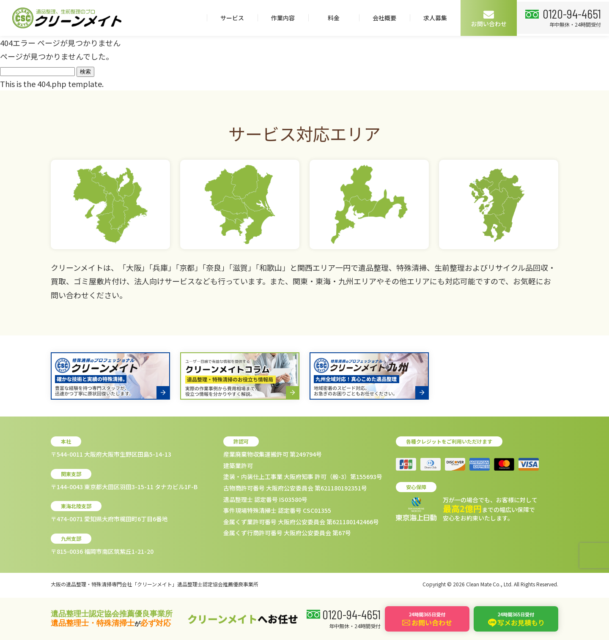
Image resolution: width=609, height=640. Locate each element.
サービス (229, 18)
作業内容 (280, 18)
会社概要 (382, 18)
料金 (331, 18)
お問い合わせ (486, 18)
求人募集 (432, 18)
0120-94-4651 (570, 13)
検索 (85, 71)
